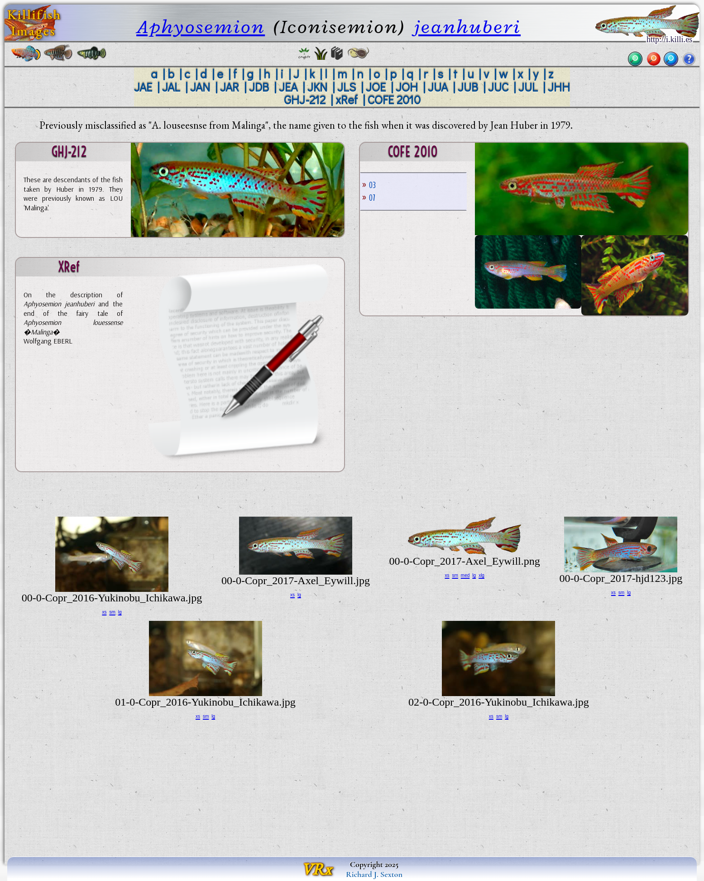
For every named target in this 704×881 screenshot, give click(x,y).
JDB (259, 87)
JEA (288, 87)
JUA (438, 87)
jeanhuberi (467, 26)
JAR (229, 87)
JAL (171, 87)
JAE (143, 87)
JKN (317, 87)
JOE (376, 87)
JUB (468, 87)
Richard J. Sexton (374, 874)
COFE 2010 (394, 99)
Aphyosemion (200, 26)
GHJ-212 (305, 99)
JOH (407, 87)
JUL (528, 87)
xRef (346, 99)
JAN (200, 87)
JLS (346, 87)
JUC (498, 87)
